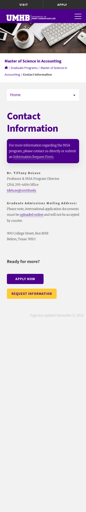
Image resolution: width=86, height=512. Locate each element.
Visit (23, 5)
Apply (62, 5)
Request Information (31, 293)
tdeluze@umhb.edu (21, 190)
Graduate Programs (24, 68)
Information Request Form (33, 157)
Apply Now (25, 279)
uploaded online (31, 215)
